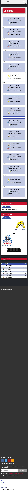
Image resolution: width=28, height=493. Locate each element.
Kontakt (3, 480)
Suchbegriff (25, 3)
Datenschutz (4, 485)
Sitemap (3, 482)
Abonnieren (22, 470)
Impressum (4, 487)
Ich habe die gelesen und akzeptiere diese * (13, 474)
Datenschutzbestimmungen (16, 473)
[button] (7, 2)
